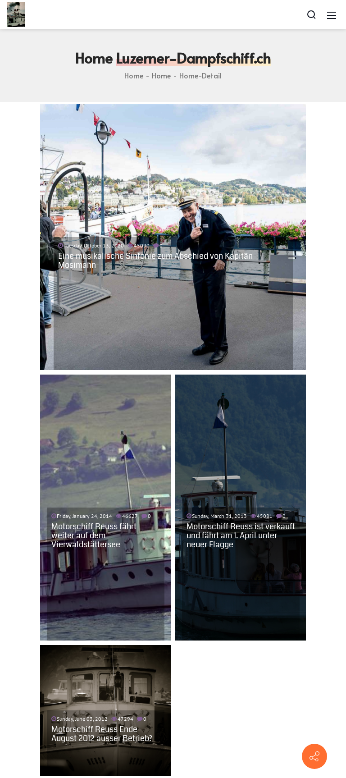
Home (133, 75)
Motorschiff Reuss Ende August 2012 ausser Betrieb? (101, 733)
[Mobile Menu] (331, 14)
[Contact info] (314, 756)
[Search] (311, 14)
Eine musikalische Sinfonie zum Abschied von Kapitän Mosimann (155, 260)
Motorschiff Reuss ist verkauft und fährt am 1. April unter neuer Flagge (241, 535)
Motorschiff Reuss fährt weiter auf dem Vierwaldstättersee (94, 535)
